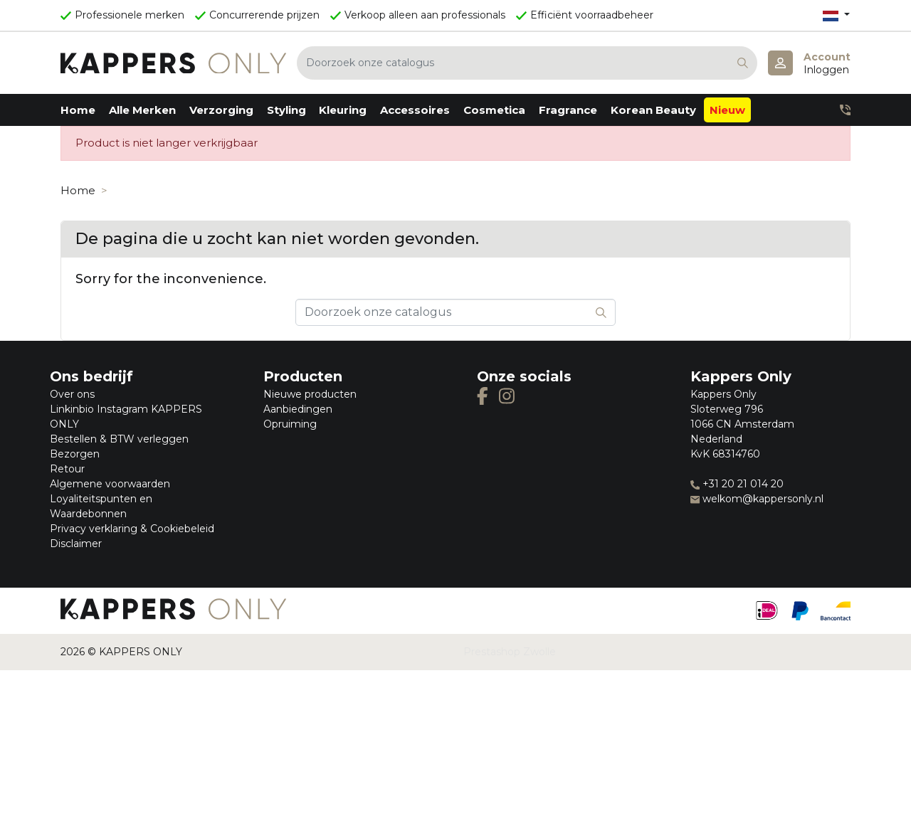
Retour (67, 468)
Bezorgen (75, 454)
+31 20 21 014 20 (737, 483)
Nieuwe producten (310, 394)
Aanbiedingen (297, 409)
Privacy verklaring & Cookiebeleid (132, 528)
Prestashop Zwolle (509, 651)
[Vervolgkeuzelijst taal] (836, 15)
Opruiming (290, 424)
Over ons (72, 394)
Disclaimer (76, 543)
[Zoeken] (527, 63)
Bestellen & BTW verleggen (119, 439)
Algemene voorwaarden (110, 483)
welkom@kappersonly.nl (756, 498)
